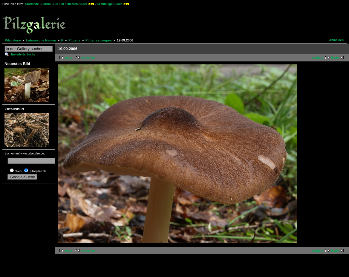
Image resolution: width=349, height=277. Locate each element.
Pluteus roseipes (98, 40)
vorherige (88, 57)
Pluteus (74, 40)
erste (68, 57)
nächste (317, 57)
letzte (335, 57)
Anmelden (336, 40)
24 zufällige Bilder (109, 4)
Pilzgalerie (13, 40)
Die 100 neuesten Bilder (70, 4)
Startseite (32, 4)
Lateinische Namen (41, 40)
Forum (46, 4)
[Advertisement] (221, 20)
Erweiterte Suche (23, 54)
